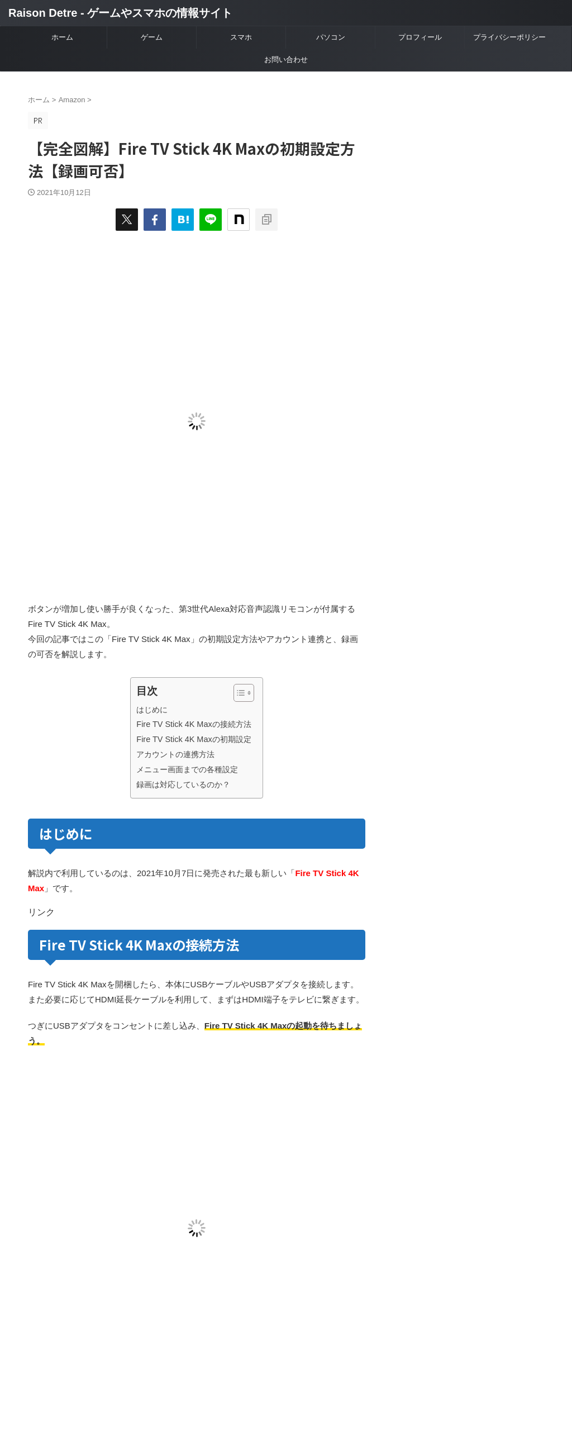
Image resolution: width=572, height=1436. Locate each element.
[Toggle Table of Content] (238, 692)
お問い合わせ (286, 59)
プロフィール (420, 37)
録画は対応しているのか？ (183, 784)
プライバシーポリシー (509, 37)
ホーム (62, 37)
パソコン (330, 37)
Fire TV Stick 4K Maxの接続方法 (193, 724)
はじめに (152, 709)
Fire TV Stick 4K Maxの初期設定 (193, 739)
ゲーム (152, 37)
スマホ (241, 37)
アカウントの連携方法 (175, 754)
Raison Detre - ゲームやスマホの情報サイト (120, 13)
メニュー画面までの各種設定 (187, 769)
